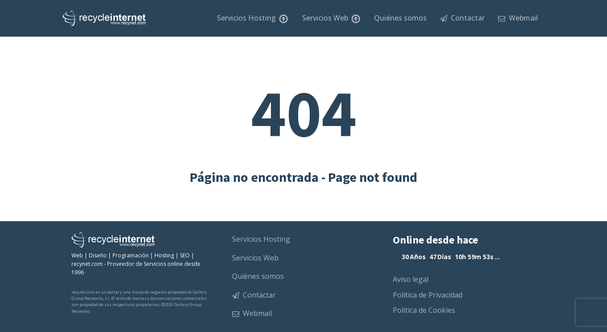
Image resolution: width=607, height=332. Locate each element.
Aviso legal (410, 279)
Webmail (518, 18)
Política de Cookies (424, 310)
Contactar (462, 18)
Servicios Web (331, 18)
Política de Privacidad (427, 295)
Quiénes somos (400, 18)
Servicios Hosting (252, 18)
